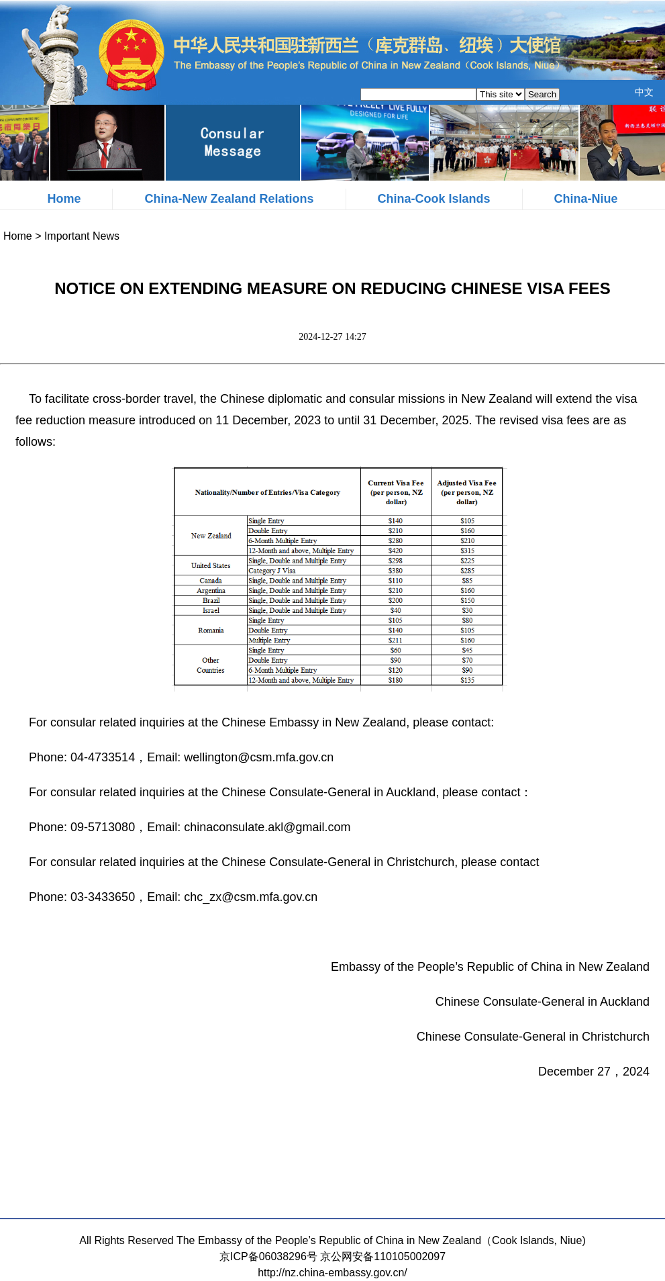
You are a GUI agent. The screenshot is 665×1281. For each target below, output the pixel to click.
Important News (81, 236)
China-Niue (586, 198)
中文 (644, 92)
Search (542, 94)
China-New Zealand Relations (228, 198)
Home (64, 198)
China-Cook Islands (434, 198)
